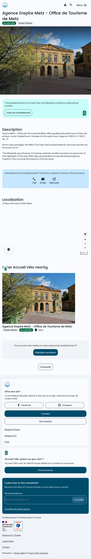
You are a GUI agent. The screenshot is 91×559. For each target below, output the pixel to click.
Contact (45, 413)
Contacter (45, 366)
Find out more (45, 470)
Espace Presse (12, 429)
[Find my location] (85, 234)
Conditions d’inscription (17, 509)
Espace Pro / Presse (11, 535)
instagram (67, 405)
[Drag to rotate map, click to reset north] (85, 248)
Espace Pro (10, 435)
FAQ (7, 441)
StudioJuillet (19, 553)
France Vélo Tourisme (38, 553)
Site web (54, 182)
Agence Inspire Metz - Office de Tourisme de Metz (37, 326)
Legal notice (8, 541)
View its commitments (18, 112)
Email (43, 182)
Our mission (45, 421)
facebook (26, 405)
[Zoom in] (85, 240)
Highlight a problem (45, 352)
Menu (80, 5)
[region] (45, 230)
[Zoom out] (85, 244)
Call (34, 182)
